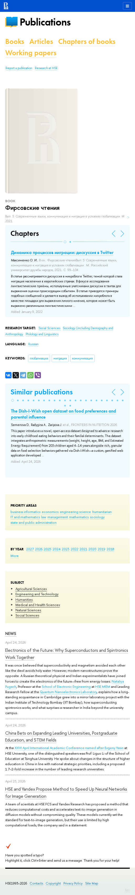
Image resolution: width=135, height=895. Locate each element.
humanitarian (102, 511)
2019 (101, 549)
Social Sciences (27, 615)
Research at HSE (46, 68)
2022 (74, 549)
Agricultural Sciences (31, 588)
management (57, 517)
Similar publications (41, 391)
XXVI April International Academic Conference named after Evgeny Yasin (69, 747)
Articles (41, 41)
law (43, 517)
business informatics (25, 511)
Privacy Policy (73, 883)
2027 (30, 549)
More (14, 555)
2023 (65, 549)
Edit (127, 890)
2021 (83, 549)
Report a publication (19, 68)
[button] (65, 242)
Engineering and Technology (36, 594)
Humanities (24, 599)
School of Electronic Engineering (66, 686)
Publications (45, 22)
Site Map (91, 883)
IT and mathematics (25, 517)
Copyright (53, 883)
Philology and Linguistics (42, 334)
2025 (47, 549)
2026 (38, 549)
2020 (92, 549)
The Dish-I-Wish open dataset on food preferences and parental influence (63, 414)
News (10, 633)
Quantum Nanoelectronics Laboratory (68, 691)
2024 (57, 549)
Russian (33, 344)
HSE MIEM (102, 686)
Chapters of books (86, 41)
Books (14, 41)
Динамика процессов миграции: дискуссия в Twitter (62, 252)
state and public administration (33, 522)
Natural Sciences (28, 610)
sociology (97, 517)
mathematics (79, 517)
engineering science (75, 511)
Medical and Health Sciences (37, 604)
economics (50, 511)
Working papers (30, 52)
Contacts (36, 883)
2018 (110, 549)
